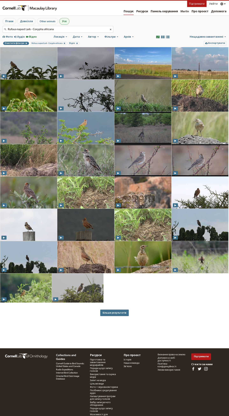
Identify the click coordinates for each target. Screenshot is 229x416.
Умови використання (169, 370)
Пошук (128, 11)
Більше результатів (114, 313)
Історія (127, 360)
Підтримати (197, 4)
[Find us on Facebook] (193, 369)
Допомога (218, 11)
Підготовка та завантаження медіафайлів (98, 362)
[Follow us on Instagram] (206, 369)
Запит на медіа (98, 380)
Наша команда (131, 363)
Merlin (184, 11)
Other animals (47, 21)
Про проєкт (199, 11)
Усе (64, 21)
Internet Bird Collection (67, 373)
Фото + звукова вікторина (104, 387)
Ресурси (142, 11)
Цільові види (97, 384)
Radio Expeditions (64, 370)
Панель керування (164, 11)
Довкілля (26, 21)
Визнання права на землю (171, 355)
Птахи (9, 21)
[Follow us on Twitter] (199, 369)
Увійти (213, 4)
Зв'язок (128, 366)
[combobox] (58, 29)
